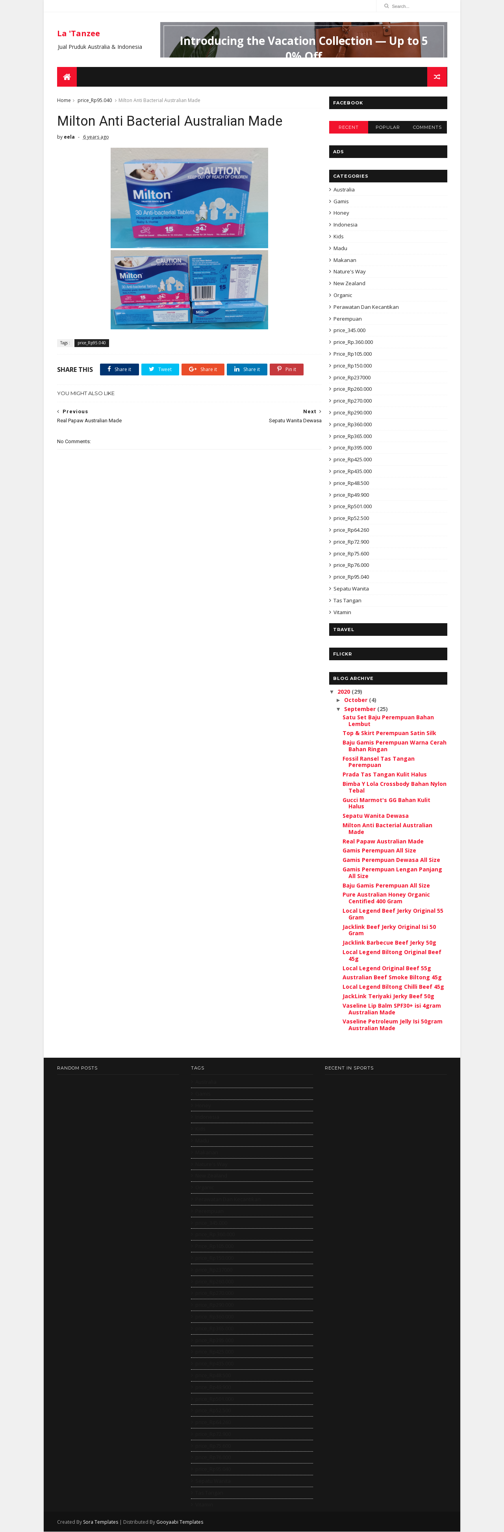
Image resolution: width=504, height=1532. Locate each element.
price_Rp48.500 (351, 483)
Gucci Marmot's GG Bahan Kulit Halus (386, 804)
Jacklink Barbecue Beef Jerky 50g (389, 943)
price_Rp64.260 (351, 530)
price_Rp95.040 (95, 100)
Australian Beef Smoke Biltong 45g (392, 978)
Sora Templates (100, 1522)
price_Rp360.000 (352, 424)
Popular (388, 127)
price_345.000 (349, 330)
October (356, 700)
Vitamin (342, 612)
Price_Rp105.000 (352, 354)
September (360, 709)
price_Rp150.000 (352, 366)
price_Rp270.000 (352, 401)
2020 (344, 692)
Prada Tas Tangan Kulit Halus (385, 774)
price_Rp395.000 (352, 448)
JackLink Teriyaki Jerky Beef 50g (388, 996)
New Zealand (349, 283)
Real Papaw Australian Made (383, 841)
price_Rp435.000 (352, 471)
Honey (341, 213)
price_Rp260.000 (352, 389)
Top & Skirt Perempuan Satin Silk (389, 733)
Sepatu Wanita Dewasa (376, 816)
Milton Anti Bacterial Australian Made (387, 829)
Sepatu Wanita (351, 588)
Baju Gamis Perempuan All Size (386, 885)
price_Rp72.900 (351, 542)
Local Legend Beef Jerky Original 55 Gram (393, 914)
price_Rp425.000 (352, 459)
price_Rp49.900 (351, 495)
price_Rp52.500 (351, 518)
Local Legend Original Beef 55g (387, 968)
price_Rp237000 (351, 377)
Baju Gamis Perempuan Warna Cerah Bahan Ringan (395, 746)
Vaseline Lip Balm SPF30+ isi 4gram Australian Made (392, 1009)
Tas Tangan (347, 600)
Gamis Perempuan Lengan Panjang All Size (392, 873)
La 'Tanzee (78, 33)
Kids (338, 236)
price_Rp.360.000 (352, 342)
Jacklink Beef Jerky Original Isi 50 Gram (389, 930)
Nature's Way (349, 272)
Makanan (344, 260)
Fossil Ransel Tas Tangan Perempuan (379, 762)
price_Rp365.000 (352, 436)
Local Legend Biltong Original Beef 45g (392, 956)
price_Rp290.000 (352, 412)
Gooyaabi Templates (179, 1522)
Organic (342, 295)
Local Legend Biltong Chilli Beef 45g (393, 987)
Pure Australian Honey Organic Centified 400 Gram (386, 898)
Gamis (340, 201)
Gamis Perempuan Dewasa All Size (391, 860)
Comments (427, 127)
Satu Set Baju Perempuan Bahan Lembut (388, 721)
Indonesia (345, 224)
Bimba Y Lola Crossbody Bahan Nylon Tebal (395, 787)
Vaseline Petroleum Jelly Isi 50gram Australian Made (393, 1025)
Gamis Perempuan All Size (379, 851)
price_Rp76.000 (351, 565)
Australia (343, 189)
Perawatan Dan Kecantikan (365, 307)
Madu (340, 248)
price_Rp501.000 (352, 507)
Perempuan (347, 319)
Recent (348, 127)
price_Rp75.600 (351, 553)
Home (64, 100)
